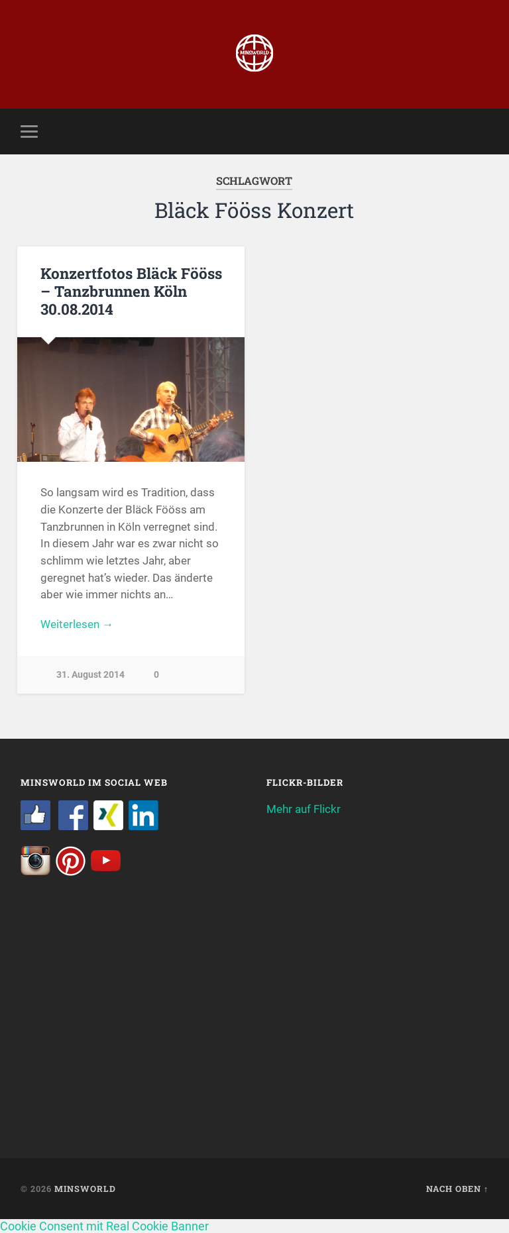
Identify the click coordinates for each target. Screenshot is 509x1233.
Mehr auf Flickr (303, 809)
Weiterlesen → (76, 624)
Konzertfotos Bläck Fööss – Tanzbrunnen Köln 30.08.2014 (131, 291)
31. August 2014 (90, 674)
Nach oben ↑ (457, 1188)
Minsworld (85, 1188)
